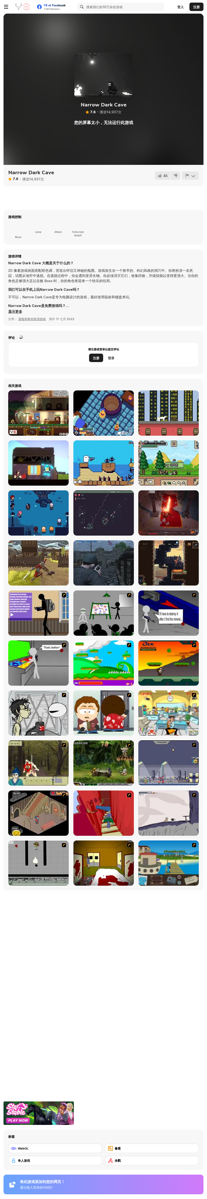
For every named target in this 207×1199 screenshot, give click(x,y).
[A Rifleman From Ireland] (103, 563)
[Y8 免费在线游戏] (22, 7)
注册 (196, 7)
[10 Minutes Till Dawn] (103, 513)
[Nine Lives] (168, 413)
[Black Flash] (38, 863)
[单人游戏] (55, 1160)
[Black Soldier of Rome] (38, 563)
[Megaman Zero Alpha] (168, 763)
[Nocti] (38, 513)
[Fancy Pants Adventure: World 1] (168, 813)
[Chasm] (103, 813)
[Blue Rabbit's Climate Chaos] (168, 863)
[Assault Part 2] (168, 613)
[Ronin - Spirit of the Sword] (38, 763)
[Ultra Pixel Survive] (168, 463)
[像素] (152, 1148)
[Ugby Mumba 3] (103, 463)
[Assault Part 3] (38, 663)
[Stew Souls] (103, 413)
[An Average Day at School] (38, 613)
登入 (180, 7)
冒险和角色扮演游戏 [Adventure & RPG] (32, 319)
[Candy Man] (103, 663)
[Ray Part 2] (103, 713)
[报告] (190, 175)
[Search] (81, 7)
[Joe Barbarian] (168, 663)
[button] (15, 311)
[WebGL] (55, 1148)
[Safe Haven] (38, 413)
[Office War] (168, 713)
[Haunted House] (38, 813)
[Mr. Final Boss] (168, 513)
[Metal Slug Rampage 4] (103, 763)
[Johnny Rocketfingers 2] (38, 713)
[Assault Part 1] (103, 613)
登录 (111, 358)
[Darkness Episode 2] (103, 863)
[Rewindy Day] (38, 463)
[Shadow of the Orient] (168, 563)
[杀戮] (152, 1160)
